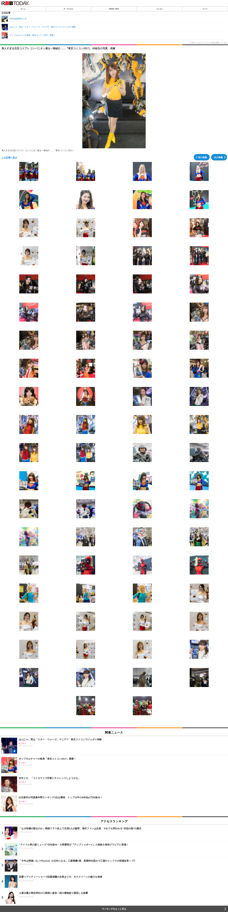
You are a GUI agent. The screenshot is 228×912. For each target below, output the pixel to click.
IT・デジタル (68, 9)
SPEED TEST (114, 9)
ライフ (205, 9)
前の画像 (202, 157)
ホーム (23, 9)
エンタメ (159, 9)
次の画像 (218, 157)
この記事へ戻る (9, 157)
